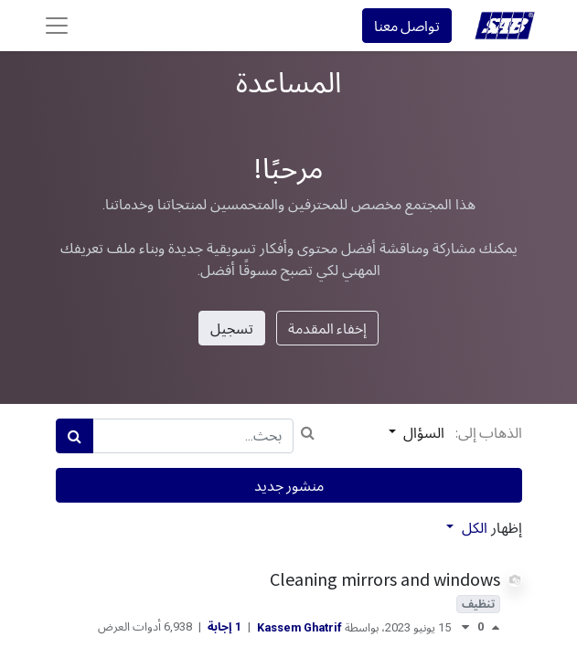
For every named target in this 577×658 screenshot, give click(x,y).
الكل (472, 527)
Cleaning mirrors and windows (385, 579)
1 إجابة (223, 626)
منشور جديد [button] (289, 485)
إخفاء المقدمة (327, 328)
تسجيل (231, 328)
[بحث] (74, 436)
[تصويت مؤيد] (492, 627)
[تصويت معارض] (465, 627)
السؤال (422, 432)
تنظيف (478, 604)
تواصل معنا (407, 25)
